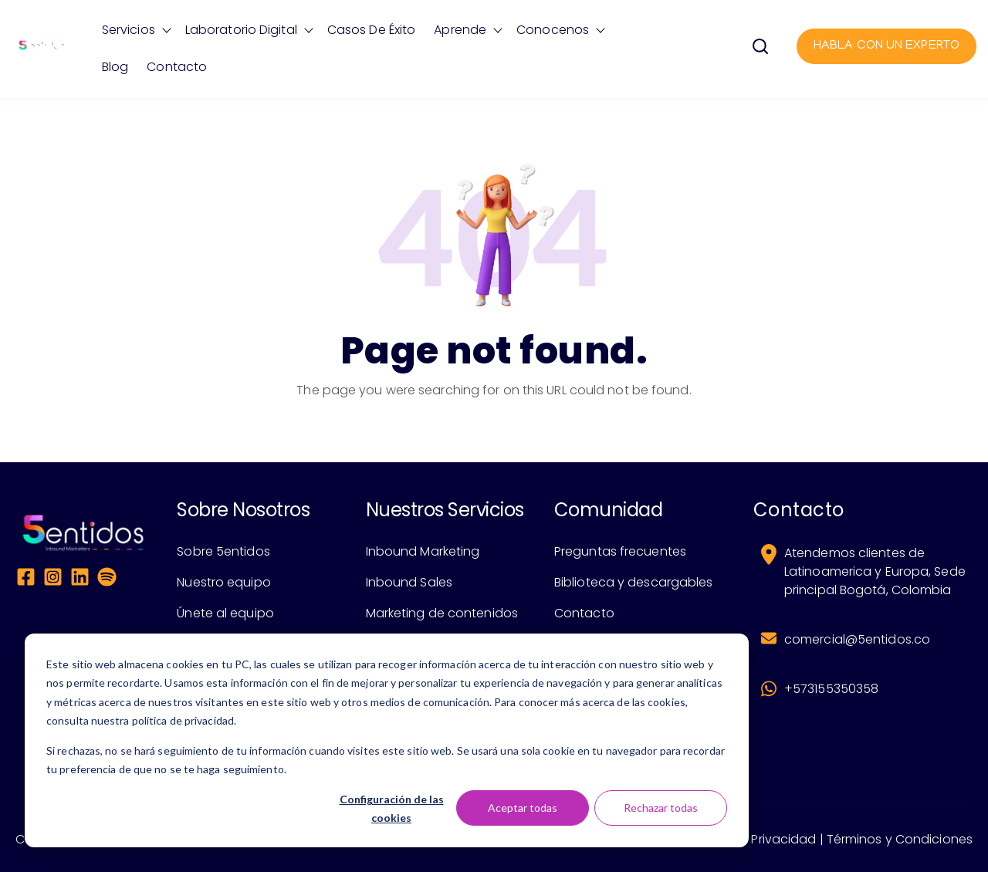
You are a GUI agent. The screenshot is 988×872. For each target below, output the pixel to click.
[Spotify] (107, 579)
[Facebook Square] (26, 579)
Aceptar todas (522, 807)
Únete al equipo (225, 613)
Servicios (128, 30)
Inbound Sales (409, 582)
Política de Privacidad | (753, 839)
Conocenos (552, 30)
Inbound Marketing (423, 551)
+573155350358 (831, 689)
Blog (115, 67)
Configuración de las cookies (392, 809)
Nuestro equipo (223, 582)
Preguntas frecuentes (620, 551)
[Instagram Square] (53, 579)
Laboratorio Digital (241, 30)
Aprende (460, 30)
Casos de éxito (371, 30)
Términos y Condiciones (900, 839)
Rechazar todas (661, 807)
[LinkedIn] (80, 579)
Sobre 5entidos (223, 551)
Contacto (177, 67)
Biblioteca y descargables (633, 582)
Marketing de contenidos (442, 613)
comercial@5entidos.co (857, 639)
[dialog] (387, 740)
